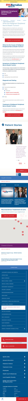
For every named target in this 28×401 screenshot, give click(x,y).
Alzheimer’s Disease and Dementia (10, 272)
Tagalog (4, 389)
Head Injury (4, 295)
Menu (2, 399)
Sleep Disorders (5, 322)
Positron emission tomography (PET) (13, 94)
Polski (4, 396)
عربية (15, 388)
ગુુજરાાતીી (4, 391)
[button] (22, 399)
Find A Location (8, 346)
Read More (20, 163)
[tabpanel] (14, 136)
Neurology (18, 20)
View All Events (5, 249)
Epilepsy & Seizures (6, 289)
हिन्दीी (4, 393)
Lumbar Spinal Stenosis (7, 304)
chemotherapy (18, 110)
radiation (4, 112)
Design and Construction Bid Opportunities (9, 381)
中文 (15, 394)
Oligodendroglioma (6, 314)
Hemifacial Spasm (6, 298)
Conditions (24, 20)
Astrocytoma (5, 275)
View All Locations (9, 215)
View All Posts (5, 181)
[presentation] (22, 156)
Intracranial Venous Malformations (10, 301)
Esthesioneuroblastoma (7, 292)
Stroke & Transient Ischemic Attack (10, 328)
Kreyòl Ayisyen (17, 391)
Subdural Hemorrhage (7, 325)
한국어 (4, 394)
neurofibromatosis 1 (15, 59)
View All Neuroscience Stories (22, 171)
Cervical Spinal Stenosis (7, 283)
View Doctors (8, 339)
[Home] (14, 5)
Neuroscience (13, 20)
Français (16, 389)
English (4, 388)
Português (16, 396)
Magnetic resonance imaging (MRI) (12, 92)
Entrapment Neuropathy (7, 286)
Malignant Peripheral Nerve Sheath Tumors (11, 308)
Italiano (15, 393)
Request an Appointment (14, 40)
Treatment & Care (5, 20)
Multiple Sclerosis (6, 311)
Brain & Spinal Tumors (7, 280)
